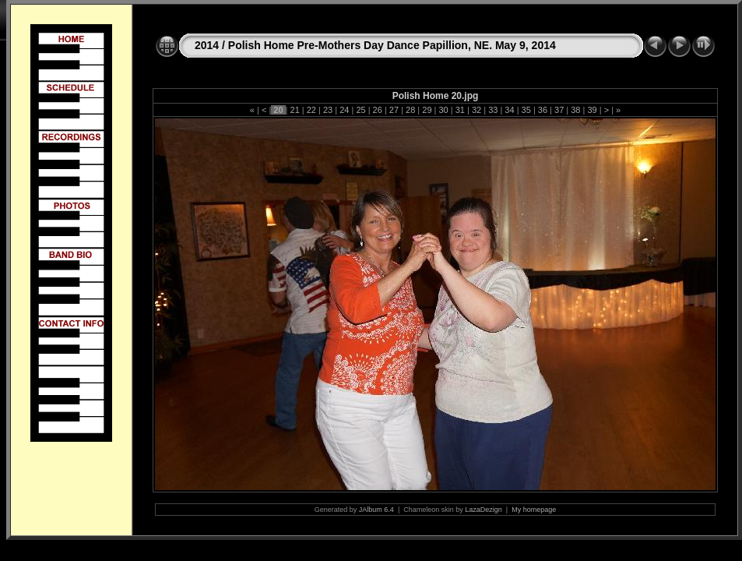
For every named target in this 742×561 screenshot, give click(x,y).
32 (476, 110)
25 (360, 110)
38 (575, 110)
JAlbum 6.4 (376, 509)
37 (559, 110)
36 (543, 110)
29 (427, 110)
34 (509, 110)
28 (410, 110)
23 (328, 110)
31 (460, 110)
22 (311, 110)
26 (378, 110)
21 (294, 110)
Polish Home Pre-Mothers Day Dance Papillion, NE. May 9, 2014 (392, 45)
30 (443, 110)
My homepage (534, 509)
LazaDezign (483, 509)
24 (344, 110)
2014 (207, 45)
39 (592, 110)
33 (493, 110)
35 (526, 110)
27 (394, 110)
